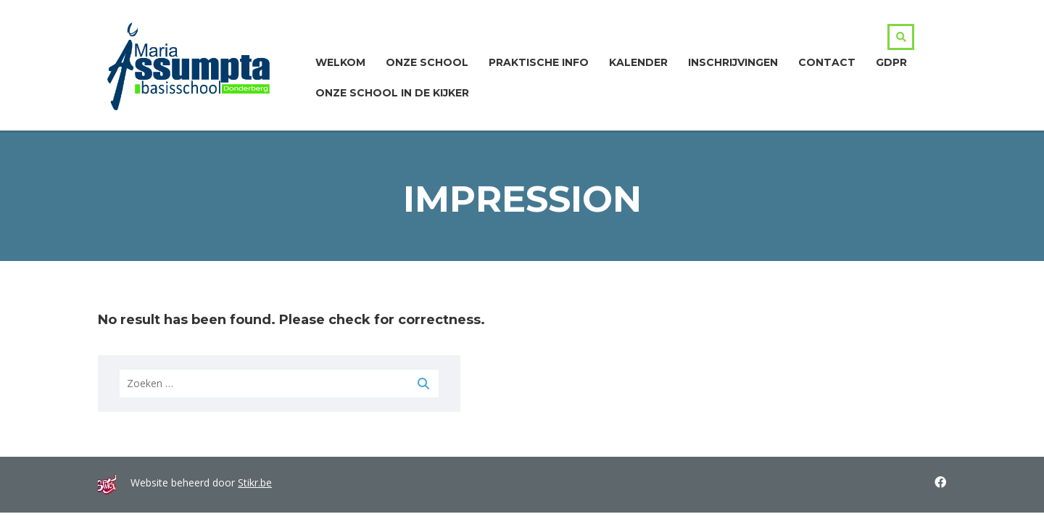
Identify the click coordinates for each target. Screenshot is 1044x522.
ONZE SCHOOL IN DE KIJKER (392, 92)
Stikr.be (255, 482)
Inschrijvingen (733, 62)
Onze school (427, 62)
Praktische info (539, 62)
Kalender (638, 62)
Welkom (340, 62)
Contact (827, 62)
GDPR (891, 62)
